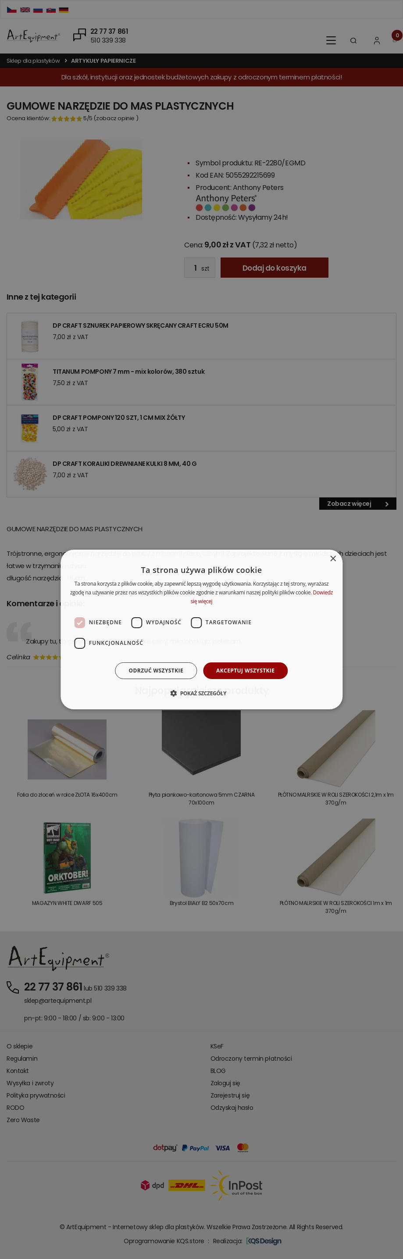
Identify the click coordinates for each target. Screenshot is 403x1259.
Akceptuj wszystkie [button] (245, 670)
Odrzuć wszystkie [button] (156, 670)
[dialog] (201, 629)
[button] (201, 693)
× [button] (332, 559)
